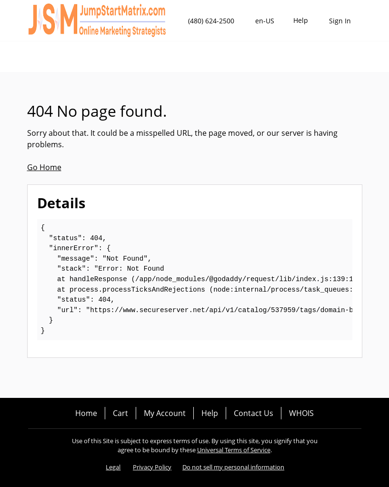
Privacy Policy (152, 467)
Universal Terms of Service (233, 450)
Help (209, 413)
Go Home (44, 167)
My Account (165, 413)
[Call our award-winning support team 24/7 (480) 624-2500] (300, 20)
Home (86, 413)
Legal (113, 467)
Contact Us (253, 413)
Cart (120, 413)
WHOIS (301, 413)
